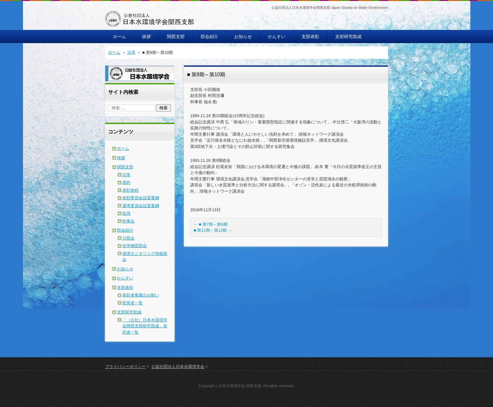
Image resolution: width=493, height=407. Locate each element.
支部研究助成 (348, 36)
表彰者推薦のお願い (140, 295)
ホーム (119, 36)
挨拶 (146, 36)
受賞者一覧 (132, 303)
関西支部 (176, 36)
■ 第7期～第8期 (211, 224)
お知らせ (243, 36)
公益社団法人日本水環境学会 (177, 366)
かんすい (276, 36)
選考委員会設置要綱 (140, 205)
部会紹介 (209, 36)
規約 (126, 182)
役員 (126, 213)
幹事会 (128, 221)
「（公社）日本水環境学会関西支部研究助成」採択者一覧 (144, 326)
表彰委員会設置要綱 (140, 197)
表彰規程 (130, 190)
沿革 (126, 174)
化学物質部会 (134, 245)
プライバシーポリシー (125, 366)
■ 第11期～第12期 (213, 230)
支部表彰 (310, 36)
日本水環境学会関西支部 (136, 31)
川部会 (128, 238)
